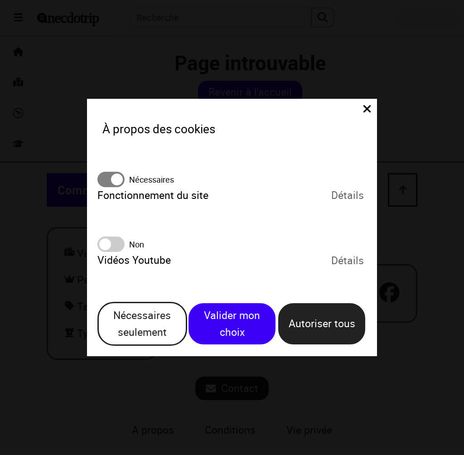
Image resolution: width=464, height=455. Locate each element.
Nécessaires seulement (142, 323)
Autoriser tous (322, 323)
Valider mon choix (232, 323)
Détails (347, 196)
